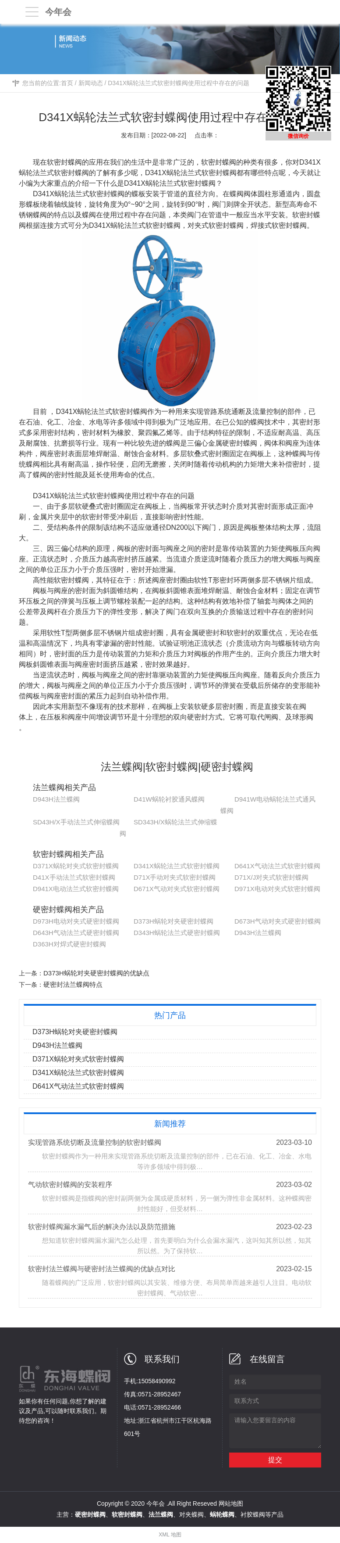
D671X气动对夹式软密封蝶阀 (177, 888)
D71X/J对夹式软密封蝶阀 (271, 877)
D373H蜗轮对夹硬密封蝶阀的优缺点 (96, 973)
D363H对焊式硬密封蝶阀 (69, 944)
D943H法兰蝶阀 (56, 799)
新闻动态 (90, 82)
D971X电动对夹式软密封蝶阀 (277, 888)
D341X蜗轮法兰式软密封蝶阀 (177, 866)
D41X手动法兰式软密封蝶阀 (74, 877)
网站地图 (231, 1503)
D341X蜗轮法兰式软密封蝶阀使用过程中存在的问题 (178, 82)
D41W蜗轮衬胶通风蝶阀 (169, 799)
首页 (67, 82)
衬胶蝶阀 (253, 1514)
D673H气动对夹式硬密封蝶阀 (277, 921)
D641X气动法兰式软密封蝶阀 (277, 866)
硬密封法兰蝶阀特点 (73, 984)
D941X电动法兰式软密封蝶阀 (76, 888)
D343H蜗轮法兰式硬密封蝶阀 (177, 932)
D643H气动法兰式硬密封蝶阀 (76, 932)
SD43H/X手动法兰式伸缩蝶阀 (76, 822)
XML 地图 (170, 1535)
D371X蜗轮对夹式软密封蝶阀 (76, 866)
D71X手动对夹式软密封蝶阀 (175, 877)
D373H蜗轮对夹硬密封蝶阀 (173, 921)
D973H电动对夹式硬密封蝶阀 (76, 921)
